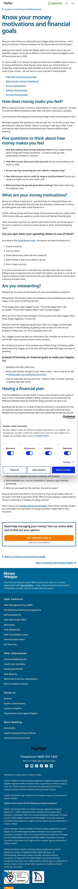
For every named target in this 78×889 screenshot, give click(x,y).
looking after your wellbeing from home (27, 374)
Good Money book (26, 240)
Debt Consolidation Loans (16, 634)
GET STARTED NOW (39, 538)
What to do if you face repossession (20, 679)
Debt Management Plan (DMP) (18, 605)
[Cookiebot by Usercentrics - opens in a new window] (64, 417)
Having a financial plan (16, 90)
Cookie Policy (42, 436)
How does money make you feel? (21, 77)
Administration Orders (14, 639)
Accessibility (9, 728)
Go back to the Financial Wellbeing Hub (21, 9)
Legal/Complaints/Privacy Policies (20, 733)
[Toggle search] (66, 3)
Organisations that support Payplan (21, 713)
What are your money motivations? (22, 81)
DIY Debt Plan (10, 644)
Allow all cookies (63, 470)
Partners (8, 698)
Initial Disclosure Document (17, 738)
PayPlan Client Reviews (14, 703)
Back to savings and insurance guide (23, 556)
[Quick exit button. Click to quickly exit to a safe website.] (55, 3)
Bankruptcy (9, 624)
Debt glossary (10, 674)
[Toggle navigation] (72, 3)
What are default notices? (16, 683)
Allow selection (39, 470)
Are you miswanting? (16, 85)
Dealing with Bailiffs (13, 669)
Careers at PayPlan (13, 708)
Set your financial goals (17, 94)
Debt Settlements (12, 629)
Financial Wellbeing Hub (15, 659)
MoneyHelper (27, 585)
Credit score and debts (14, 664)
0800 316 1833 (47, 756)
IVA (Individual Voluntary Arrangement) (22, 610)
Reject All (14, 470)
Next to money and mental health (56, 562)
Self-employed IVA (12, 614)
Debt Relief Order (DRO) (15, 619)
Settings (67, 462)
